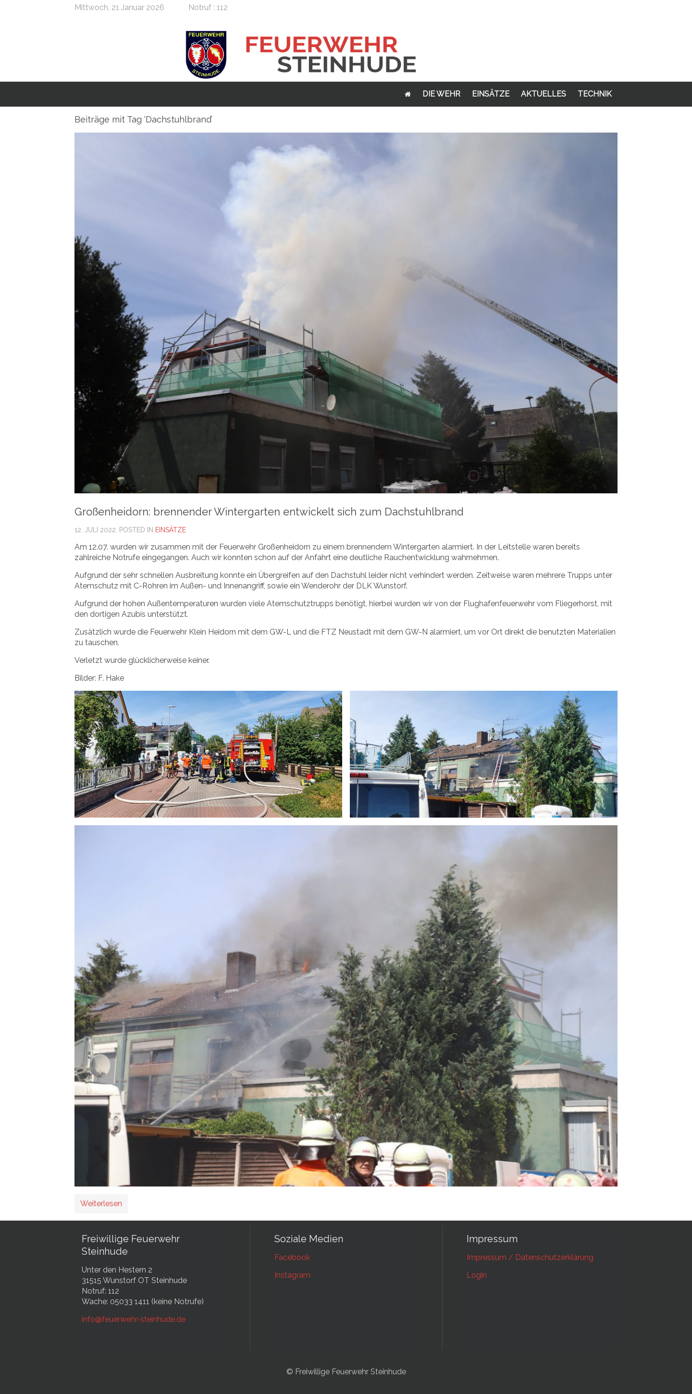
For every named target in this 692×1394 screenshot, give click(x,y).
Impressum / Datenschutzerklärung (530, 1257)
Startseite (408, 94)
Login (477, 1275)
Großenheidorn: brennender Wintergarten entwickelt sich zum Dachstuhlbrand (269, 511)
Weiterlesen (101, 1203)
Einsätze (490, 93)
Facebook (292, 1257)
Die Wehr (441, 93)
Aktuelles (543, 93)
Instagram (292, 1275)
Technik (595, 93)
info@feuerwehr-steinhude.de (133, 1319)
